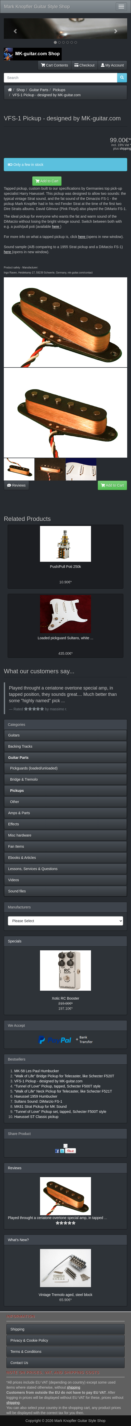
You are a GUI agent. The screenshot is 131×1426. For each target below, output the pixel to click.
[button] (13, 28)
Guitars (14, 735)
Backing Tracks (20, 746)
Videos (13, 880)
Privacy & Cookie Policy (29, 1340)
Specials (14, 941)
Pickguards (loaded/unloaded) (33, 768)
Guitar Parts (38, 90)
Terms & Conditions (25, 1352)
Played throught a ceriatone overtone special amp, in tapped (56, 1218)
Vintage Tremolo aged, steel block (66, 1295)
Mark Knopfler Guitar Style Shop (37, 6)
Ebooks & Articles (22, 858)
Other (13, 802)
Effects (13, 824)
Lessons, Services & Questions (33, 869)
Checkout (84, 65)
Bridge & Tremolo (23, 779)
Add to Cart (46, 181)
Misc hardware (19, 835)
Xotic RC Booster (65, 998)
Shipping (17, 1329)
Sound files (17, 891)
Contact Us (19, 1363)
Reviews (16, 485)
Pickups (59, 90)
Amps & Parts (19, 813)
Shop (21, 90)
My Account (112, 65)
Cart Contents (54, 65)
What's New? (18, 1240)
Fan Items (16, 846)
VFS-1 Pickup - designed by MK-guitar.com (46, 95)
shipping (125, 148)
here (55, 227)
